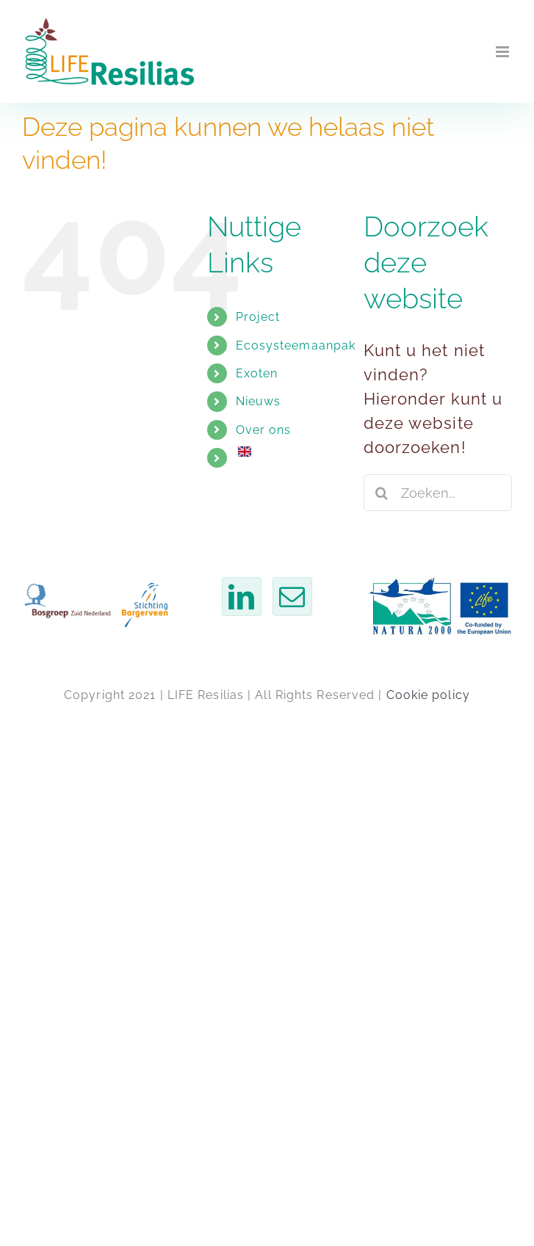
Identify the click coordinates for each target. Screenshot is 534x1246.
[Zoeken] (382, 492)
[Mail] (292, 596)
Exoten (257, 373)
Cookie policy (428, 695)
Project (258, 317)
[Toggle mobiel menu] (504, 51)
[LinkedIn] (241, 596)
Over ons (264, 430)
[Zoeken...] (438, 492)
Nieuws (258, 401)
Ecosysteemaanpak (296, 345)
